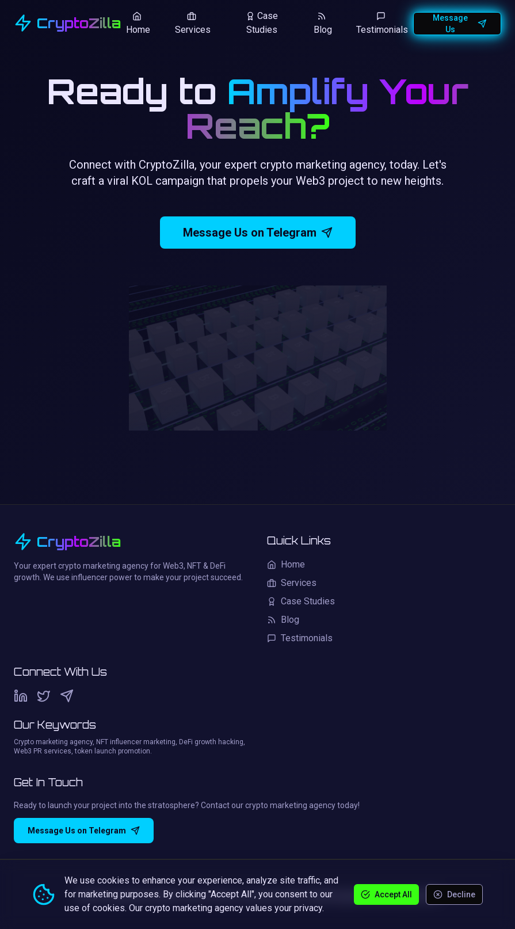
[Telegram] (67, 696)
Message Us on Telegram (258, 234)
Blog (323, 23)
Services (193, 23)
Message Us (460, 23)
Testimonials (382, 23)
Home (138, 23)
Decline (454, 893)
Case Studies (262, 22)
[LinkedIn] (21, 696)
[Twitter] (44, 696)
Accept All (386, 893)
